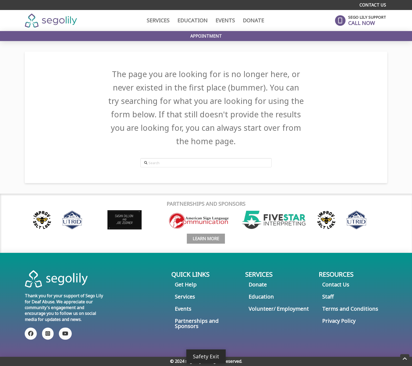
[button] (360, 20)
